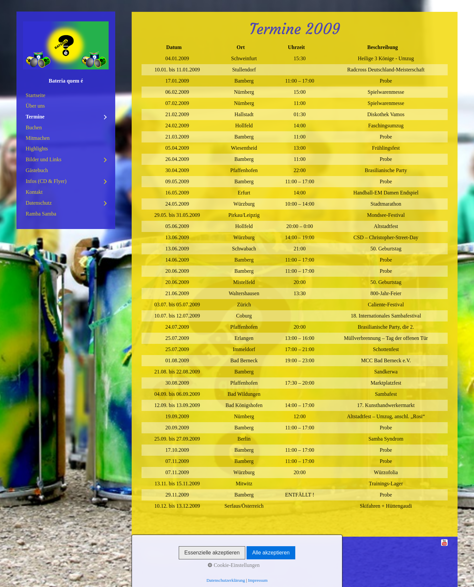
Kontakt (34, 192)
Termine (35, 116)
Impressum (153, 550)
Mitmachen (38, 138)
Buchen (34, 127)
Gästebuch (37, 170)
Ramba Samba (41, 214)
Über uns (35, 106)
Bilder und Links (43, 159)
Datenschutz (39, 203)
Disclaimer (211, 550)
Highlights (37, 148)
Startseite (35, 95)
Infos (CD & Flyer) (46, 181)
